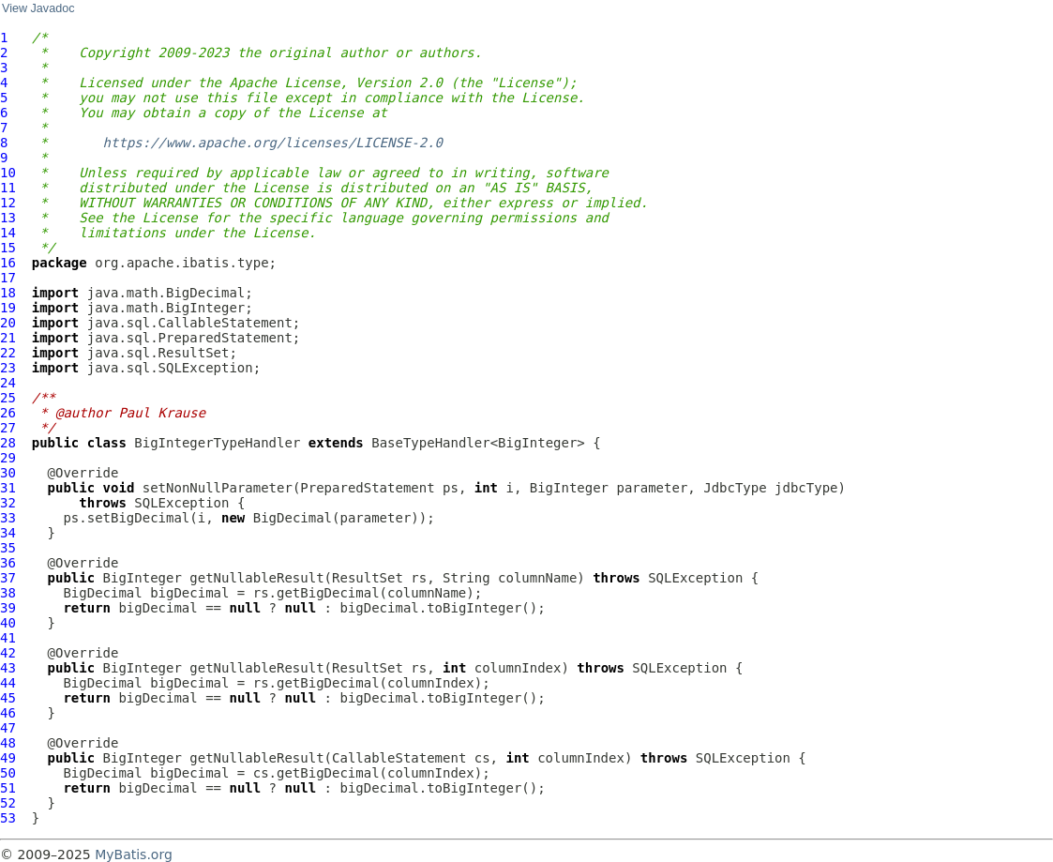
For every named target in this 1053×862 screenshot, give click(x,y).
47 (8, 727)
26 (8, 412)
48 (8, 742)
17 (8, 277)
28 (8, 442)
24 (8, 382)
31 (8, 487)
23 (8, 367)
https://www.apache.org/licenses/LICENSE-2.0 (273, 142)
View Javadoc (38, 8)
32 (8, 502)
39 (8, 607)
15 (8, 247)
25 (8, 397)
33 (8, 517)
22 (8, 352)
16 (8, 262)
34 (8, 532)
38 (8, 592)
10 (8, 172)
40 (8, 622)
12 (8, 202)
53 (8, 817)
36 (8, 562)
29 (8, 457)
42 (8, 652)
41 (8, 637)
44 (8, 682)
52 (8, 802)
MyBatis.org (134, 854)
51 (8, 787)
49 (8, 757)
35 (8, 547)
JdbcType (734, 487)
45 (8, 697)
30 (8, 472)
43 (8, 667)
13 (8, 217)
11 (8, 187)
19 (8, 307)
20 (8, 322)
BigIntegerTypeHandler (217, 442)
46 (8, 712)
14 (8, 232)
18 (8, 292)
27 (8, 427)
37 (8, 577)
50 (8, 772)
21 (8, 337)
